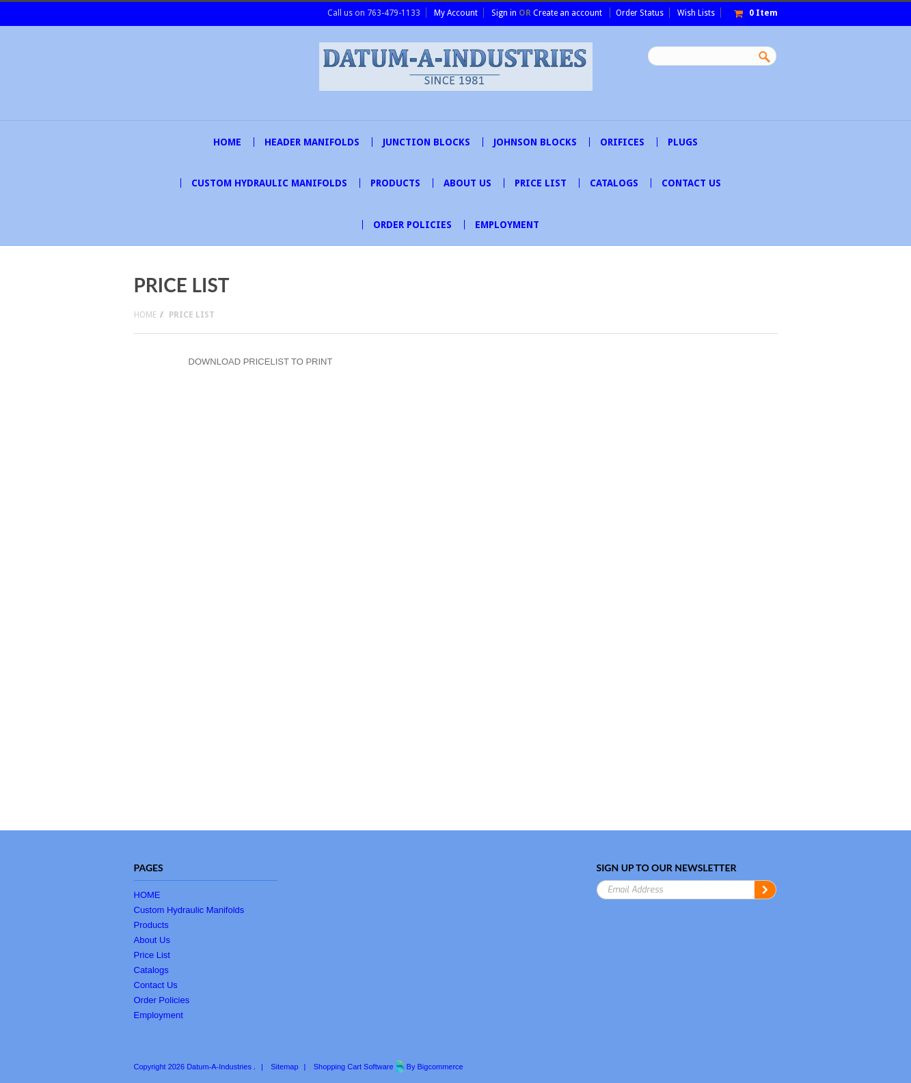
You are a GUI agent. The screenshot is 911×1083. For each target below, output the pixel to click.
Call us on (373, 13)
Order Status (640, 13)
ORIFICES (622, 142)
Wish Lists (696, 13)
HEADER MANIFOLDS (311, 142)
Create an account (567, 13)
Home (145, 315)
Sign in (504, 13)
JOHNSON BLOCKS (535, 142)
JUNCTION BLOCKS (426, 142)
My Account (456, 13)
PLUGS (683, 142)
